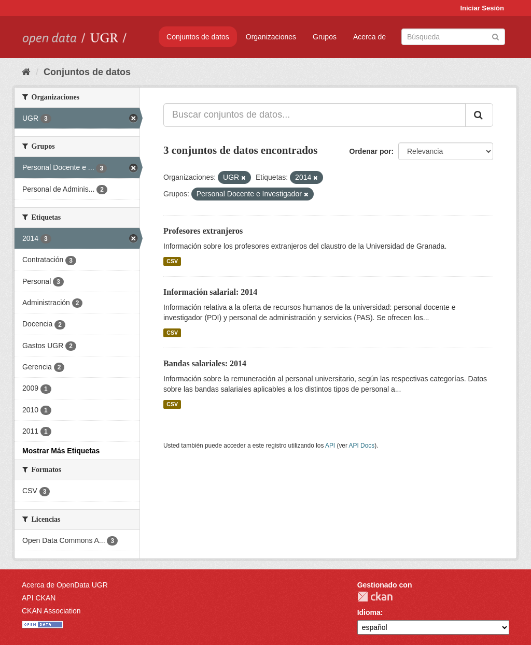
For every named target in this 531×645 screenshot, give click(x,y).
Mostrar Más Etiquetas (61, 451)
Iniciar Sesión (482, 8)
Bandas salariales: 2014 (204, 363)
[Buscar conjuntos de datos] (453, 36)
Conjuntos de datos (197, 37)
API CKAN (38, 598)
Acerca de (369, 37)
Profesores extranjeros (203, 230)
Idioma (369, 612)
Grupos (325, 37)
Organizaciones (271, 37)
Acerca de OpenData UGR (65, 585)
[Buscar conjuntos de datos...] (314, 115)
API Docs (362, 445)
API (330, 445)
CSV (172, 261)
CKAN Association (51, 611)
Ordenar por (371, 151)
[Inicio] (26, 72)
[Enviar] (495, 36)
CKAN (375, 596)
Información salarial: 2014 (210, 292)
